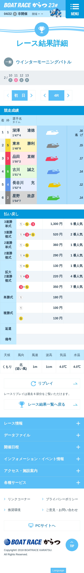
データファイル (17, 435)
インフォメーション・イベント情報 (34, 459)
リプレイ (45, 383)
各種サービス (15, 483)
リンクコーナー (19, 499)
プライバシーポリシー (62, 499)
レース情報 (13, 423)
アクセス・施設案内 (20, 471)
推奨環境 (14, 510)
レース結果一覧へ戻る (46, 404)
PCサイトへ (45, 526)
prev (45, 95)
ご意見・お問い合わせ (62, 510)
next (31, 95)
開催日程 (11, 447)
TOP (72, 546)
